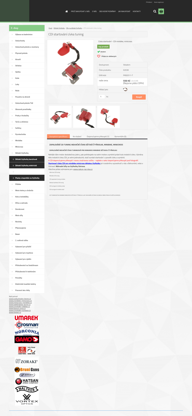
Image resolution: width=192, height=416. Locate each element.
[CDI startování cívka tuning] (70, 40)
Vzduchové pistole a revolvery (27, 47)
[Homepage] (66, 11)
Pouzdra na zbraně (22, 96)
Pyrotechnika (20, 134)
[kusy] (102, 96)
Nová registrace (159, 2)
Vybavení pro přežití (23, 246)
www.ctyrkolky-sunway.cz (20, 310)
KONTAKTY (137, 11)
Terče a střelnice (21, 121)
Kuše (17, 78)
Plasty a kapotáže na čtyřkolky (27, 178)
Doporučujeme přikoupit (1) (98, 136)
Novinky (18, 221)
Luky (17, 84)
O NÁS (94, 11)
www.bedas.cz (15, 312)
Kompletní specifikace (58, 136)
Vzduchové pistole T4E (24, 103)
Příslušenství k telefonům (25, 271)
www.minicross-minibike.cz (20, 302)
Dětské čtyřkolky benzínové (26, 159)
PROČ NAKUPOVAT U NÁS (80, 11)
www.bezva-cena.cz (17, 308)
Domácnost (19, 209)
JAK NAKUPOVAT (124, 11)
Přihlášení (149, 2)
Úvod (50, 28)
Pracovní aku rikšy (22, 290)
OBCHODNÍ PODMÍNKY (107, 11)
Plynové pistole (21, 53)
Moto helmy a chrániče (24, 190)
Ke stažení (77, 136)
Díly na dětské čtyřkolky (32, 171)
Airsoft (18, 59)
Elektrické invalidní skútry (25, 284)
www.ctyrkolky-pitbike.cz (19, 306)
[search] (155, 11)
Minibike (18, 140)
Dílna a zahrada (21, 203)
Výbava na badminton (23, 34)
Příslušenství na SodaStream (26, 265)
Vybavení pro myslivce (24, 252)
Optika (18, 71)
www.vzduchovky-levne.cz (20, 298)
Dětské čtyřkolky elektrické (26, 165)
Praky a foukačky (22, 115)
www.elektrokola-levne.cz (19, 304)
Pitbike (18, 184)
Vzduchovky (20, 40)
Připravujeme (20, 227)
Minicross (19, 146)
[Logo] (42, 11)
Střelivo (18, 65)
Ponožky (18, 277)
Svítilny (18, 128)
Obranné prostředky (23, 109)
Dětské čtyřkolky (22, 153)
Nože (17, 90)
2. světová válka (21, 240)
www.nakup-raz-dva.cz (82, 169)
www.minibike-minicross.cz (20, 300)
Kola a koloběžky (22, 196)
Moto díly (19, 215)
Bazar (17, 234)
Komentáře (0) (120, 136)
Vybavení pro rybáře (23, 259)
